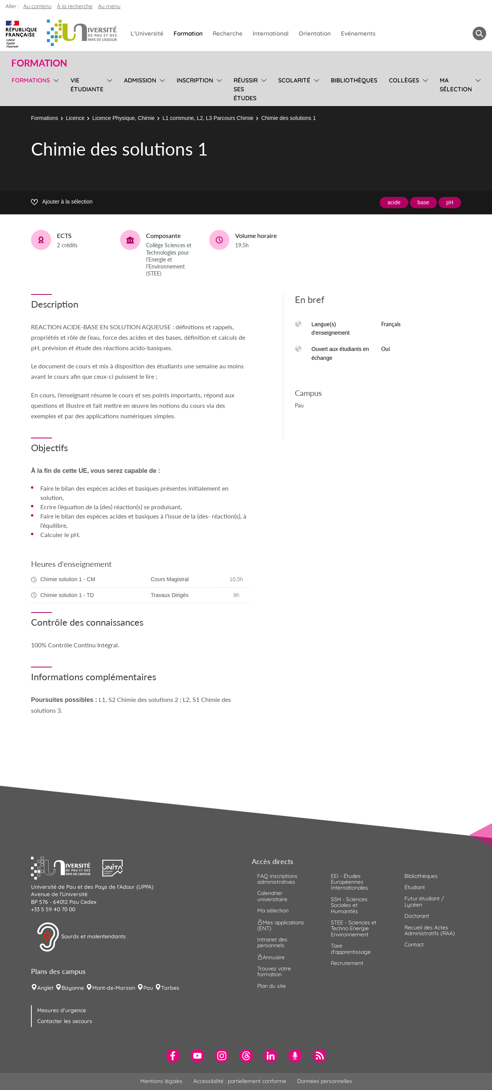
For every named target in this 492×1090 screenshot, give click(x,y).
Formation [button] (39, 63)
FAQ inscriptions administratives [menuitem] (277, 879)
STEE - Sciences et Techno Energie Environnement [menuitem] (354, 928)
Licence (75, 118)
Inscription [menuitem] (195, 80)
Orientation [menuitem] (315, 33)
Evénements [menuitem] (358, 33)
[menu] (54, 88)
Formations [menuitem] (31, 80)
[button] (66, 867)
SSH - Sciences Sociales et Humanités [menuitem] (349, 905)
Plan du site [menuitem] (271, 985)
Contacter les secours (64, 1021)
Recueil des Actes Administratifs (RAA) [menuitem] (429, 930)
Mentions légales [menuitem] (161, 1081)
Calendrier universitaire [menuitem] (272, 896)
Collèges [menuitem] (404, 80)
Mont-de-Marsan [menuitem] (113, 987)
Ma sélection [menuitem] (456, 85)
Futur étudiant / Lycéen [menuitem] (424, 901)
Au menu (109, 6)
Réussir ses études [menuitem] (246, 89)
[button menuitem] (479, 33)
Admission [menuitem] (140, 80)
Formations (44, 118)
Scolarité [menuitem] (294, 80)
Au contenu (37, 6)
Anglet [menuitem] (45, 987)
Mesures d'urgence (61, 1010)
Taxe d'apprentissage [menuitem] (351, 948)
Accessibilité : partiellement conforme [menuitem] (239, 1081)
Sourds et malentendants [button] (81, 937)
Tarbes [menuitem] (170, 987)
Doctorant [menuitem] (416, 915)
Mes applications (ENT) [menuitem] (280, 925)
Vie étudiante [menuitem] (87, 85)
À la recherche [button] (75, 6)
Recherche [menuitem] (228, 33)
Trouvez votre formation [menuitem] (274, 971)
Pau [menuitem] (148, 987)
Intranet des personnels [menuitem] (272, 942)
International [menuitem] (271, 33)
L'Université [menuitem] (147, 33)
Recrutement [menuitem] (347, 963)
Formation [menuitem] (188, 33)
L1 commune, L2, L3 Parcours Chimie (207, 118)
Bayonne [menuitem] (73, 987)
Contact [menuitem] (414, 944)
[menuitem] (173, 1055)
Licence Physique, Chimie (123, 118)
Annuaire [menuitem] (271, 956)
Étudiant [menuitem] (414, 887)
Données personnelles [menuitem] (324, 1081)
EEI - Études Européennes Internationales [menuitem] (349, 882)
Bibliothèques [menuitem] (354, 80)
